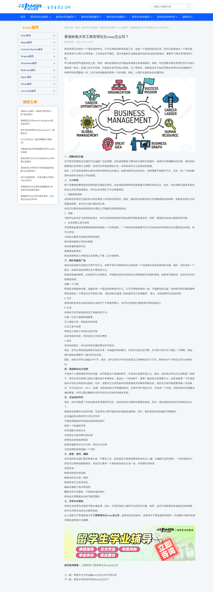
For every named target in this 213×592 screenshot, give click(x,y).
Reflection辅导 (28, 70)
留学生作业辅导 (66, 16)
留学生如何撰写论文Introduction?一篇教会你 (38, 131)
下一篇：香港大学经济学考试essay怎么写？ (87, 579)
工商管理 (86, 565)
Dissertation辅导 (29, 63)
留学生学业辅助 (117, 16)
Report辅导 (26, 42)
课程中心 (188, 16)
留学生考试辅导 (142, 16)
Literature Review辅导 (32, 49)
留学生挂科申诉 (167, 16)
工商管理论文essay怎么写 (105, 565)
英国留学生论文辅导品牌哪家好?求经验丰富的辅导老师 (37, 188)
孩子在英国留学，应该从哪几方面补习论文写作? (37, 179)
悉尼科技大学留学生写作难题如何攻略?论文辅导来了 (37, 169)
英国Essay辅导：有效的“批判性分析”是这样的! (36, 113)
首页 (22, 16)
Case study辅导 (28, 91)
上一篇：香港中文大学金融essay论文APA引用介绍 (90, 575)
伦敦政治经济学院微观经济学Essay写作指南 (38, 150)
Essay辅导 (26, 35)
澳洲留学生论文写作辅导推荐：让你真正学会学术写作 (37, 197)
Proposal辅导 (27, 56)
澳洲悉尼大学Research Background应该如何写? (37, 122)
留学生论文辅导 (41, 16)
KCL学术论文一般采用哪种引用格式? (36, 141)
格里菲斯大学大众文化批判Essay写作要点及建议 (38, 160)
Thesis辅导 (26, 84)
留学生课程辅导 (91, 16)
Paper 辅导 (26, 77)
